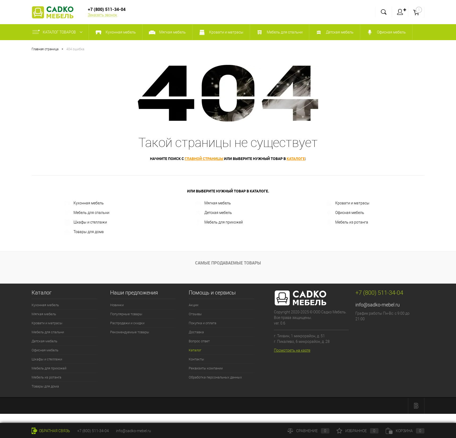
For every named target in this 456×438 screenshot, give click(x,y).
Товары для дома (84, 232)
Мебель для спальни (86, 213)
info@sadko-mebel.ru (377, 305)
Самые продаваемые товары (228, 263)
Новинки (117, 305)
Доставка (196, 332)
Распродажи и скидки (127, 323)
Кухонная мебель (84, 203)
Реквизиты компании (206, 368)
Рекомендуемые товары (129, 332)
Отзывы (195, 314)
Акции (193, 305)
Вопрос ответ (199, 341)
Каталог (195, 350)
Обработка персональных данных (215, 377)
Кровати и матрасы (347, 203)
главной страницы (204, 158)
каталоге (296, 158)
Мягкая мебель (213, 203)
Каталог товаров (58, 32)
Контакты (196, 359)
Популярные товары (126, 314)
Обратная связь (51, 431)
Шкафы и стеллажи (85, 222)
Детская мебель (213, 213)
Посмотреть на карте (292, 350)
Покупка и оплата (202, 323)
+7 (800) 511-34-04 (93, 431)
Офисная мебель (345, 213)
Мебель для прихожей (219, 222)
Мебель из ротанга (347, 222)
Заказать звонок (102, 15)
